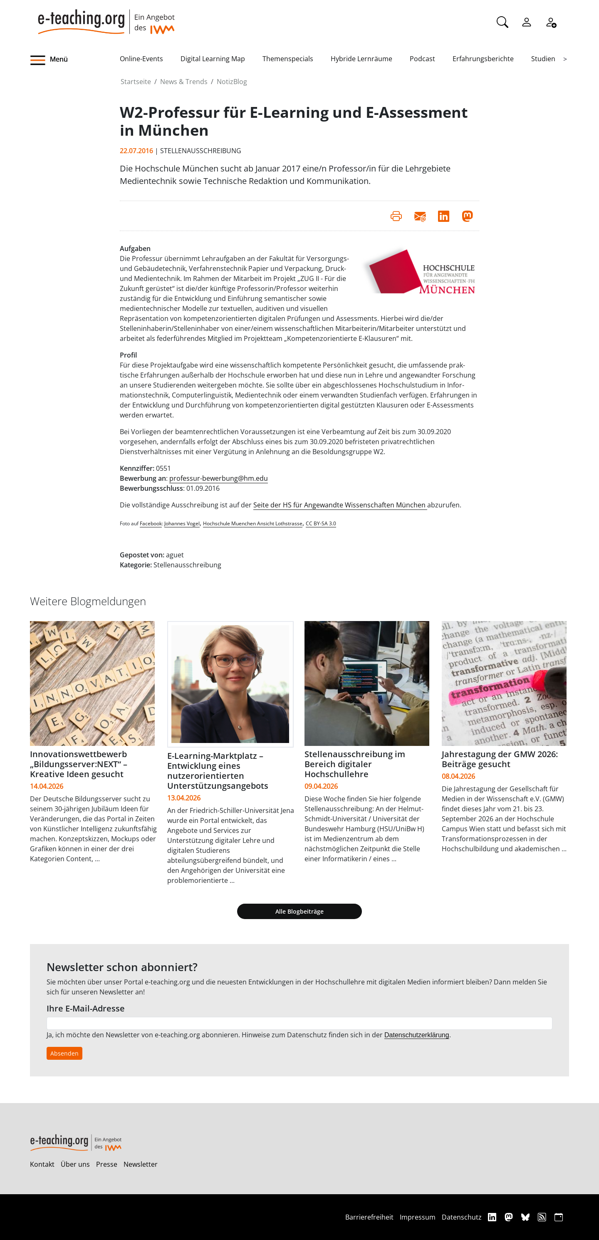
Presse (106, 1164)
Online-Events (141, 58)
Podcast (422, 58)
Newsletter (141, 1164)
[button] (75, 60)
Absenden (64, 1053)
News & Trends (184, 81)
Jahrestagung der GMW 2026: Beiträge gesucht (500, 759)
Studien (543, 58)
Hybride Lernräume (361, 58)
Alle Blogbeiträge (299, 911)
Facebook (151, 523)
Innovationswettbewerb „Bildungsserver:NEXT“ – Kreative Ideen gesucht (78, 764)
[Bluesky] (526, 1217)
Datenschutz (462, 1217)
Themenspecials (287, 58)
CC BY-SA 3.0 (321, 523)
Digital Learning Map (213, 58)
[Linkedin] (493, 1217)
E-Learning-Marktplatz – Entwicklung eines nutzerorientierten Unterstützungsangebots (217, 770)
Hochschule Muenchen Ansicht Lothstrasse (252, 523)
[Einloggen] (526, 21)
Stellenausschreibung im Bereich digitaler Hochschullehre (354, 764)
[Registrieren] (551, 21)
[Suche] (502, 21)
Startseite (136, 81)
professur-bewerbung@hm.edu (218, 478)
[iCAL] (558, 1217)
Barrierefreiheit (369, 1217)
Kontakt (42, 1164)
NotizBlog (232, 81)
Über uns (75, 1164)
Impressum (418, 1217)
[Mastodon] (510, 1217)
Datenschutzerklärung (416, 1035)
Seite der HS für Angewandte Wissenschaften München (340, 504)
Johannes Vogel (182, 523)
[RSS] (543, 1217)
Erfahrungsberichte (483, 58)
